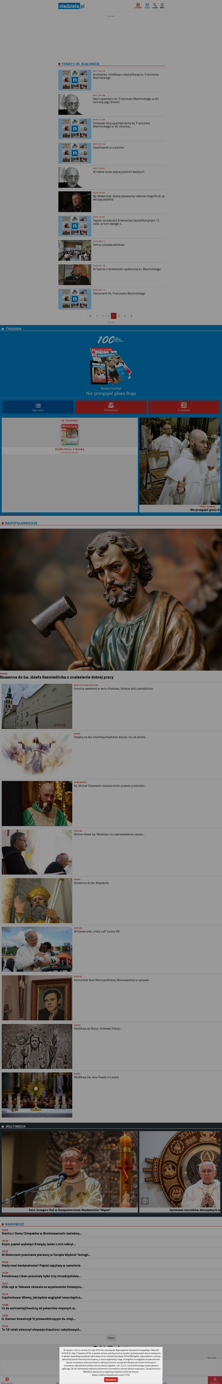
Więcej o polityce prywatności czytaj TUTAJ (111, 1375)
